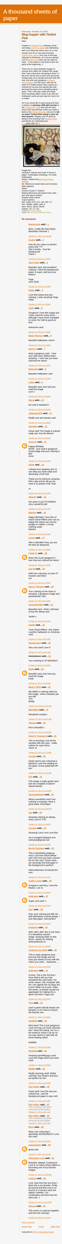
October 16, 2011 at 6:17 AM (40, 509)
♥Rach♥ (32, 497)
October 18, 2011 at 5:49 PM (40, 1218)
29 (55, 736)
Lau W (32, 569)
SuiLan (32, 1206)
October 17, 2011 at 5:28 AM (40, 1065)
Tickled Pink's (37, 45)
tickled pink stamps (44, 212)
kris (30, 777)
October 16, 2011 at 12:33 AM (40, 236)
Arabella (33, 1021)
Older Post (55, 1226)
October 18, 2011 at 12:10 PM (40, 1202)
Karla (31, 669)
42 (41, 1003)
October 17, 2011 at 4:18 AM (40, 1017)
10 (42, 400)
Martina (32, 512)
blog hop (30, 212)
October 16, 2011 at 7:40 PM (40, 946)
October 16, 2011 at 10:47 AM (40, 719)
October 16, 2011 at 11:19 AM (40, 752)
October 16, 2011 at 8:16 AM (40, 621)
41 (47, 970)
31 (41, 777)
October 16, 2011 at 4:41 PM (40, 906)
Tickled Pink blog (39, 112)
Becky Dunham (36, 848)
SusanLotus (35, 643)
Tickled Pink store (32, 107)
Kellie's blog (33, 60)
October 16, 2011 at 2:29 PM (40, 845)
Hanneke (33, 426)
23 (49, 643)
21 (52, 604)
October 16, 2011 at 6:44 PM (40, 924)
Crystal (32, 756)
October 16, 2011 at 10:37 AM (40, 706)
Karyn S (33, 349)
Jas (30, 812)
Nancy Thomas (36, 586)
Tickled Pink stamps (30, 55)
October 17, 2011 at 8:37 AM (40, 1101)
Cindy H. (33, 553)
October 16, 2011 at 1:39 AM (40, 332)
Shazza (32, 723)
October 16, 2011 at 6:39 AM (40, 549)
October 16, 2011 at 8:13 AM (40, 601)
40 (55, 950)
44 (45, 1051)
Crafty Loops (35, 881)
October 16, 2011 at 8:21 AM (40, 639)
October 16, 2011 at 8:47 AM (40, 652)
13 (45, 442)
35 (52, 848)
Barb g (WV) (35, 687)
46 (48, 1087)
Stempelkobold (36, 794)
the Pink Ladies (38, 48)
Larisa (32, 538)
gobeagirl (33, 970)
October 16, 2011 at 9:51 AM (40, 683)
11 (51, 413)
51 (53, 1158)
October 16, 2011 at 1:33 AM (40, 259)
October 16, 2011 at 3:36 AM (40, 396)
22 (43, 625)
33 (40, 812)
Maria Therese (36, 336)
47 (48, 1104)
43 (45, 1021)
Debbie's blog (51, 119)
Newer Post (27, 1226)
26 (49, 687)
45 (44, 1069)
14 (43, 464)
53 (44, 1206)
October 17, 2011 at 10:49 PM (40, 1175)
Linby (31, 382)
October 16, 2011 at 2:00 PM (40, 824)
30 (44, 756)
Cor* (31, 909)
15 (45, 497)
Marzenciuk (34, 224)
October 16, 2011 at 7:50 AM (40, 583)
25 (42, 669)
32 (52, 794)
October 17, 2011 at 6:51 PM (40, 1154)
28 (44, 723)
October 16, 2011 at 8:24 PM (40, 999)
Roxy (31, 1127)
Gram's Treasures (38, 736)
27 (47, 710)
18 (46, 553)
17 (43, 538)
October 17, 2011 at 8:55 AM (40, 1141)
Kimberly (33, 927)
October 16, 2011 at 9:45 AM (40, 665)
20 (52, 586)
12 (46, 426)
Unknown (33, 896)
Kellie (31, 464)
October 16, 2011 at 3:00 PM (40, 892)
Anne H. (33, 442)
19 (43, 569)
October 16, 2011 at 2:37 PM (40, 877)
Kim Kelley (34, 1087)
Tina (31, 1003)
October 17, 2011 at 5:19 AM (40, 1047)
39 (46, 927)
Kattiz (31, 290)
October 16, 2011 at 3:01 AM (40, 378)
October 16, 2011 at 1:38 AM (40, 304)
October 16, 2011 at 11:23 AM (40, 773)
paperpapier (35, 1145)
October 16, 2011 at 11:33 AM (40, 791)
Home (41, 1226)
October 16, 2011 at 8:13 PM (40, 967)
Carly (31, 308)
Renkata (33, 1051)
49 (42, 1127)
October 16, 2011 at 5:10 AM (40, 438)
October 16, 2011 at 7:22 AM (40, 565)
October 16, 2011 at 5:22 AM (40, 461)
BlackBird (34, 710)
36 (50, 881)
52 (44, 1178)
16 (45, 512)
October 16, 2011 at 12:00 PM (40, 809)
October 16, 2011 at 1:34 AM (40, 286)
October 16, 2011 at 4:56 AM (40, 409)
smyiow (32, 828)
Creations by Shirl (38, 950)
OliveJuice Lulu (37, 1158)
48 (48, 1116)
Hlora (31, 400)
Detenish (33, 369)
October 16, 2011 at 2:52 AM (40, 365)
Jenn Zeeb (34, 262)
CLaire (32, 240)
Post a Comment (28, 1222)
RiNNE (32, 1069)
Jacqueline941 (36, 604)
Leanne (32, 1178)
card (35, 212)
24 (49, 656)
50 (49, 1145)
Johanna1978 (35, 413)
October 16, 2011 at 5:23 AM (40, 493)
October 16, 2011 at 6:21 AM (40, 534)
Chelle (32, 625)
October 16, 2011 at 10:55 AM (40, 732)
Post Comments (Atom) (44, 1232)
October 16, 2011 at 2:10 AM (40, 345)
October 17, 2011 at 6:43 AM (40, 1083)
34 (45, 828)
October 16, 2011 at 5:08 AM (40, 423)
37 (47, 896)
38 (41, 909)
